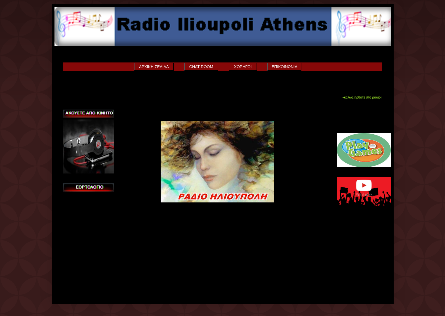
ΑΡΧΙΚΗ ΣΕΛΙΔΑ (154, 66)
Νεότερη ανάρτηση (131, 219)
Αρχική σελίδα (233, 219)
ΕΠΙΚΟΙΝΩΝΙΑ (284, 66)
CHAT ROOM (201, 66)
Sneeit (353, 122)
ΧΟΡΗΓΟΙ (243, 66)
